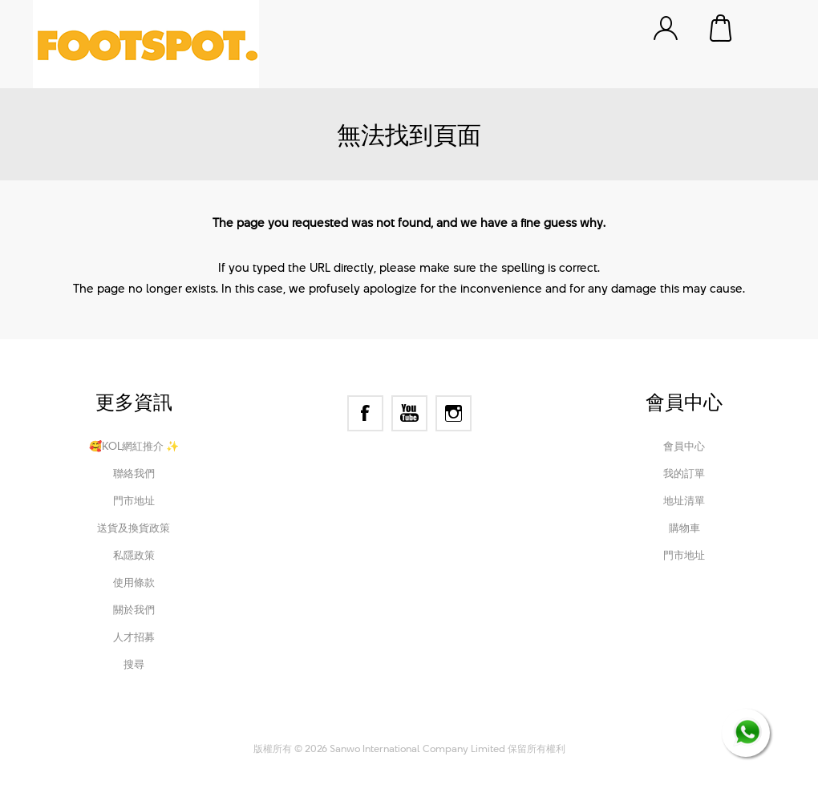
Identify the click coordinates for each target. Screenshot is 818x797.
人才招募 (134, 637)
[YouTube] (409, 413)
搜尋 (134, 664)
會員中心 (684, 446)
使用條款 (134, 582)
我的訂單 (684, 473)
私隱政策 (134, 555)
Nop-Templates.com (516, 726)
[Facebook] (365, 413)
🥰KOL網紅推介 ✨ (134, 446)
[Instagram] (453, 413)
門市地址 (134, 500)
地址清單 (684, 500)
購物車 (722, 28)
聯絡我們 (134, 473)
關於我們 (134, 609)
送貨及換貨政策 (133, 528)
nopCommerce (346, 726)
